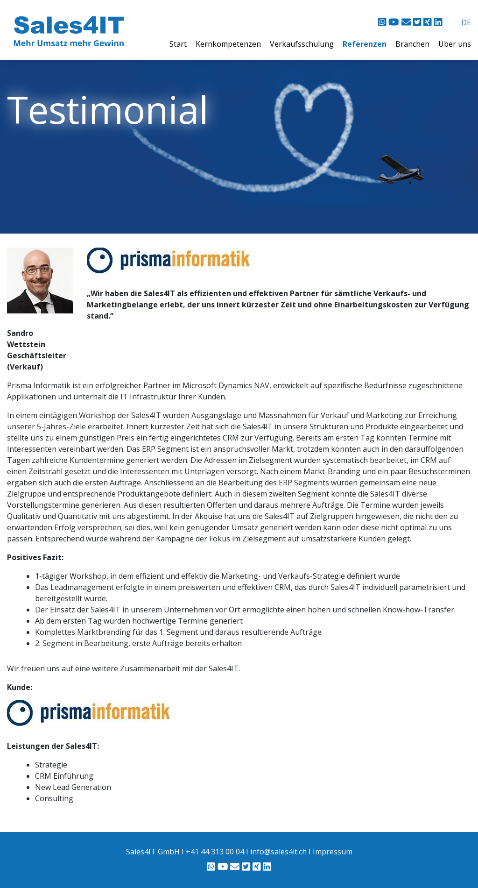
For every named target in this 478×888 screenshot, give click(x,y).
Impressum (332, 851)
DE (466, 22)
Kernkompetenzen (229, 44)
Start (179, 44)
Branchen (413, 44)
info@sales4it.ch (278, 851)
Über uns (454, 44)
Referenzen (365, 44)
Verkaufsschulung (303, 44)
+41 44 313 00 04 (215, 851)
